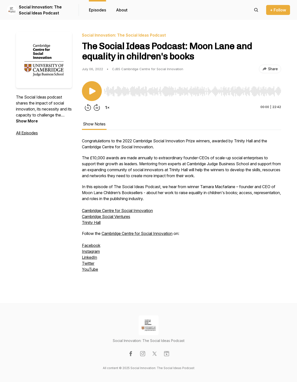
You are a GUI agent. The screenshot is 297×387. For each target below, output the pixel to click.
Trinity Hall (91, 222)
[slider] (192, 91)
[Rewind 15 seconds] (87, 107)
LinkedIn (89, 257)
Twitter (88, 263)
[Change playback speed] (107, 107)
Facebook (91, 245)
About (121, 9)
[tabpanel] (181, 210)
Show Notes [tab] (94, 123)
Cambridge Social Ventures (106, 216)
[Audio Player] (192, 90)
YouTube (90, 269)
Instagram (91, 251)
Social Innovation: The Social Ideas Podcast (40, 9)
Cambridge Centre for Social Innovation (117, 210)
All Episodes (27, 132)
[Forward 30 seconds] (96, 107)
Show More (27, 120)
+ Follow (278, 9)
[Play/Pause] (92, 91)
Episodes (97, 9)
